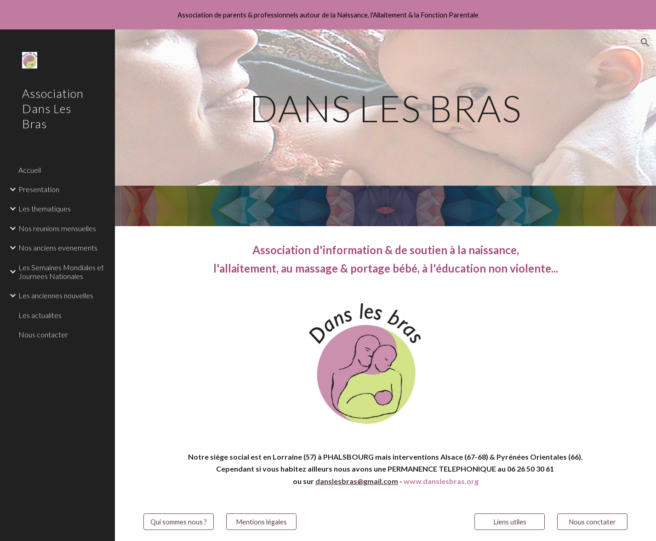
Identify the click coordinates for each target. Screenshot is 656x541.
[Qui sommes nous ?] (178, 521)
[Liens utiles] (509, 521)
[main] (385, 107)
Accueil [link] (29, 169)
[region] (328, 14)
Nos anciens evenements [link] (57, 247)
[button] (645, 42)
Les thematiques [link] (44, 208)
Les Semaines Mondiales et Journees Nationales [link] (61, 271)
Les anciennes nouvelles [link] (55, 295)
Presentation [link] (38, 189)
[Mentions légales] (261, 521)
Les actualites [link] (40, 315)
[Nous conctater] (592, 521)
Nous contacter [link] (43, 334)
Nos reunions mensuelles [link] (57, 228)
